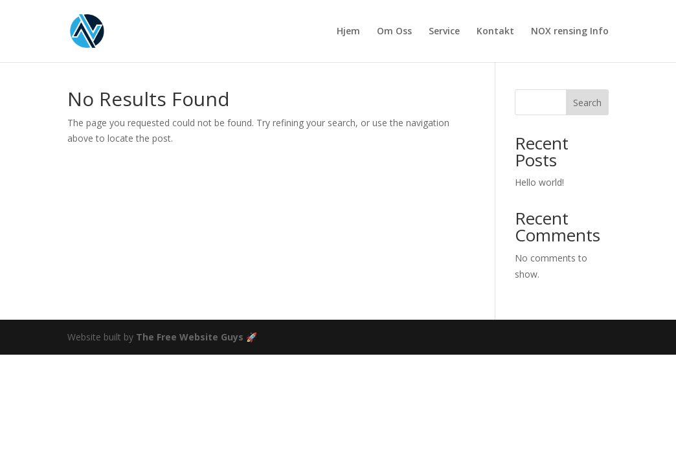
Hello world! (539, 182)
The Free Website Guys (189, 337)
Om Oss (394, 32)
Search (587, 102)
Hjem (348, 32)
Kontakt (495, 32)
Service (444, 32)
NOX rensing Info (570, 32)
